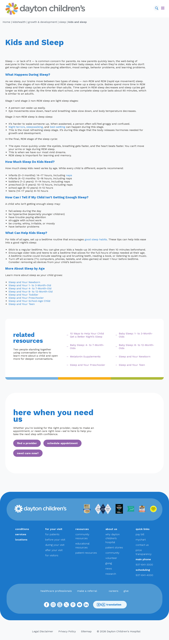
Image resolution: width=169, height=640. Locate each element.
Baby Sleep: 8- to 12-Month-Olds (136, 346)
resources (82, 529)
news (108, 568)
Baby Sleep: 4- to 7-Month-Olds (87, 346)
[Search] (156, 8)
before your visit (55, 539)
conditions (22, 529)
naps (69, 175)
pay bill (140, 534)
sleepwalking (34, 126)
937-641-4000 (144, 575)
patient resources (86, 552)
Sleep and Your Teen (22, 304)
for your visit (53, 529)
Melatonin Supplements (85, 356)
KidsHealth (19, 22)
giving (108, 563)
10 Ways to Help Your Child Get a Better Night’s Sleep (87, 335)
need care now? (28, 453)
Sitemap (86, 631)
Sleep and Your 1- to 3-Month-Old (30, 285)
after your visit (54, 550)
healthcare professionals (56, 590)
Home (6, 22)
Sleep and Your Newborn (24, 282)
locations (21, 539)
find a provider (27, 443)
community (112, 552)
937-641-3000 (144, 564)
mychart (141, 539)
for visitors (51, 555)
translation (109, 604)
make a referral (87, 590)
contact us (142, 544)
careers (113, 590)
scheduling (143, 569)
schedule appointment (62, 443)
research (110, 573)
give (126, 590)
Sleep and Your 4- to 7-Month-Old (30, 288)
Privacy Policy (67, 631)
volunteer (111, 558)
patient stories (114, 547)
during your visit (54, 544)
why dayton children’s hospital (112, 538)
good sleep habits (96, 239)
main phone (143, 559)
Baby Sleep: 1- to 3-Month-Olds (136, 335)
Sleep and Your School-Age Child (29, 300)
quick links (143, 529)
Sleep (62, 22)
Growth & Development (42, 22)
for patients (52, 534)
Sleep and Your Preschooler (26, 297)
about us (111, 529)
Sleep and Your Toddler (23, 294)
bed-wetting (57, 126)
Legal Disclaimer (42, 631)
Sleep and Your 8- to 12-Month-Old (31, 291)
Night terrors (17, 126)
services (20, 534)
